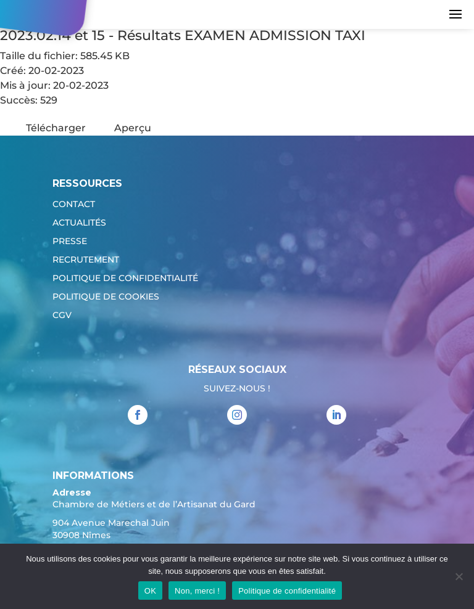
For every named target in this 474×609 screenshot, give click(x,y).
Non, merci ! (197, 590)
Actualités (79, 223)
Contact (73, 205)
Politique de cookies (105, 297)
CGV (62, 316)
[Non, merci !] (458, 576)
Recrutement (85, 260)
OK (150, 590)
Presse (69, 242)
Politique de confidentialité (125, 279)
